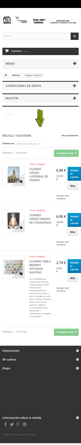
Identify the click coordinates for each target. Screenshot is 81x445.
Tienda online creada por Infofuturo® (19, 434)
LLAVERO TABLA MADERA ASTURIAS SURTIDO (40, 267)
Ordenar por (8, 143)
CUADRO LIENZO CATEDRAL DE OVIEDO (38, 175)
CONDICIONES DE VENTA (23, 86)
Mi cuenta (9, 359)
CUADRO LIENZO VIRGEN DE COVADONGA (40, 219)
